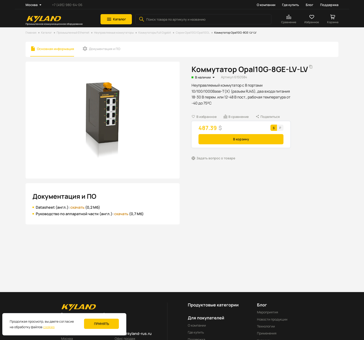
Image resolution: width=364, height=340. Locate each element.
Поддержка (329, 5)
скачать (77, 207)
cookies (49, 327)
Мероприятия (267, 312)
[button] (116, 19)
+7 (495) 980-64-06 (67, 5)
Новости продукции (272, 319)
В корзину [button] (241, 139)
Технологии (266, 326)
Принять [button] (101, 323)
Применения (266, 333)
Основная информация (55, 49)
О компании (266, 5)
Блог (309, 5)
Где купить (290, 5)
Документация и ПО (104, 49)
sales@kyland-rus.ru (133, 333)
